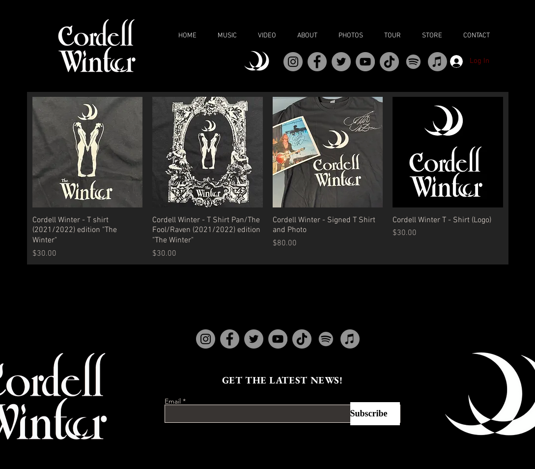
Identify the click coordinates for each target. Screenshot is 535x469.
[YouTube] (365, 61)
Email (173, 401)
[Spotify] (413, 61)
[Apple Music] (437, 61)
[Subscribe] (375, 413)
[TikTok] (389, 61)
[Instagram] (293, 61)
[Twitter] (341, 61)
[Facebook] (317, 61)
